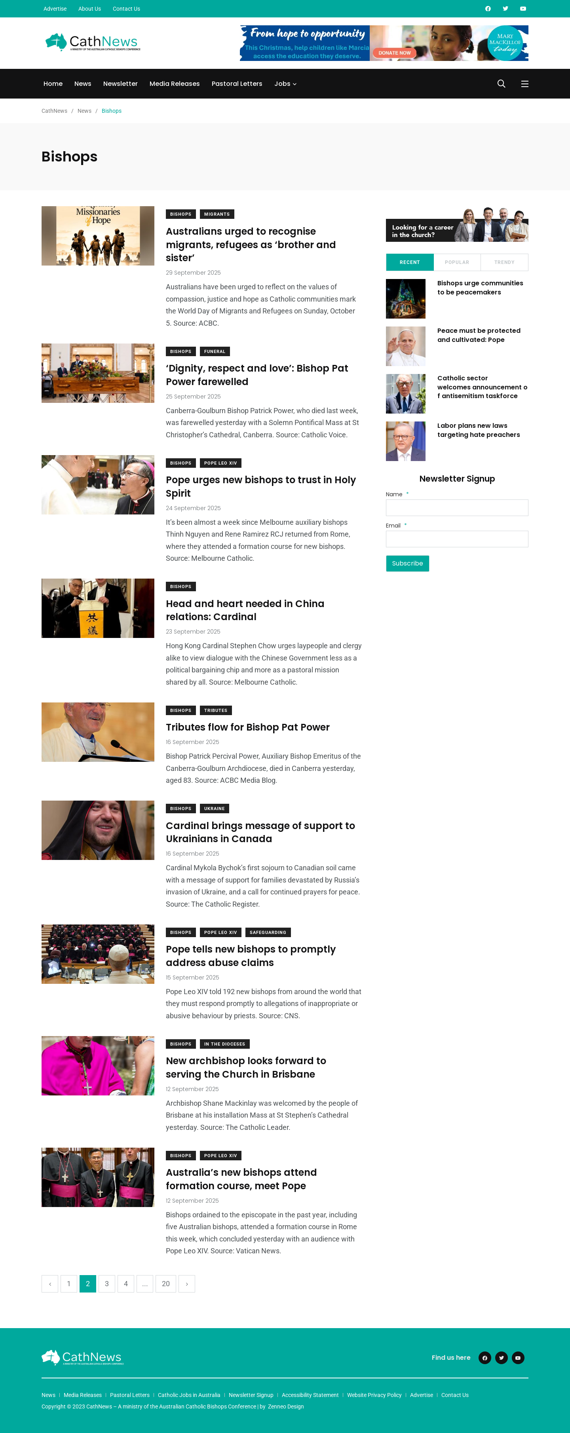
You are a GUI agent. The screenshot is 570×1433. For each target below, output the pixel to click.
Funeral (215, 351)
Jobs (282, 83)
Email (396, 526)
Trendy (504, 262)
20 (166, 1283)
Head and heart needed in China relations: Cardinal (245, 610)
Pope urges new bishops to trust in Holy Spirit (261, 487)
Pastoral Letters (237, 83)
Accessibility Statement (310, 1395)
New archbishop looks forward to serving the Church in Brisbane (246, 1068)
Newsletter (120, 83)
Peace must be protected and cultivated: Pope (479, 335)
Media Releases (175, 83)
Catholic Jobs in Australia (189, 1395)
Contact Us (126, 9)
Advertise (55, 9)
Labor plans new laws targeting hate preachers (478, 430)
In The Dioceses (225, 1044)
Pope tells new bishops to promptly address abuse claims (251, 956)
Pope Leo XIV (221, 463)
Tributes (216, 710)
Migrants (217, 214)
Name (397, 494)
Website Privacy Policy (374, 1395)
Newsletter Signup (251, 1395)
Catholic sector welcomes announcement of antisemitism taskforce (482, 387)
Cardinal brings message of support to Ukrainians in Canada (260, 832)
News (82, 83)
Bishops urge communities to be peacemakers (480, 287)
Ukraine (215, 808)
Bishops (181, 214)
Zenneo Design (286, 1406)
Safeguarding (268, 932)
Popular (457, 262)
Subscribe (407, 563)
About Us (89, 9)
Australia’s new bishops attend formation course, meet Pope (241, 1179)
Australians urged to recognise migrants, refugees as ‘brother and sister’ (251, 244)
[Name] (457, 507)
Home (53, 83)
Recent (410, 262)
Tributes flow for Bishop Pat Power (248, 727)
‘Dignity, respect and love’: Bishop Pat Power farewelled (257, 375)
